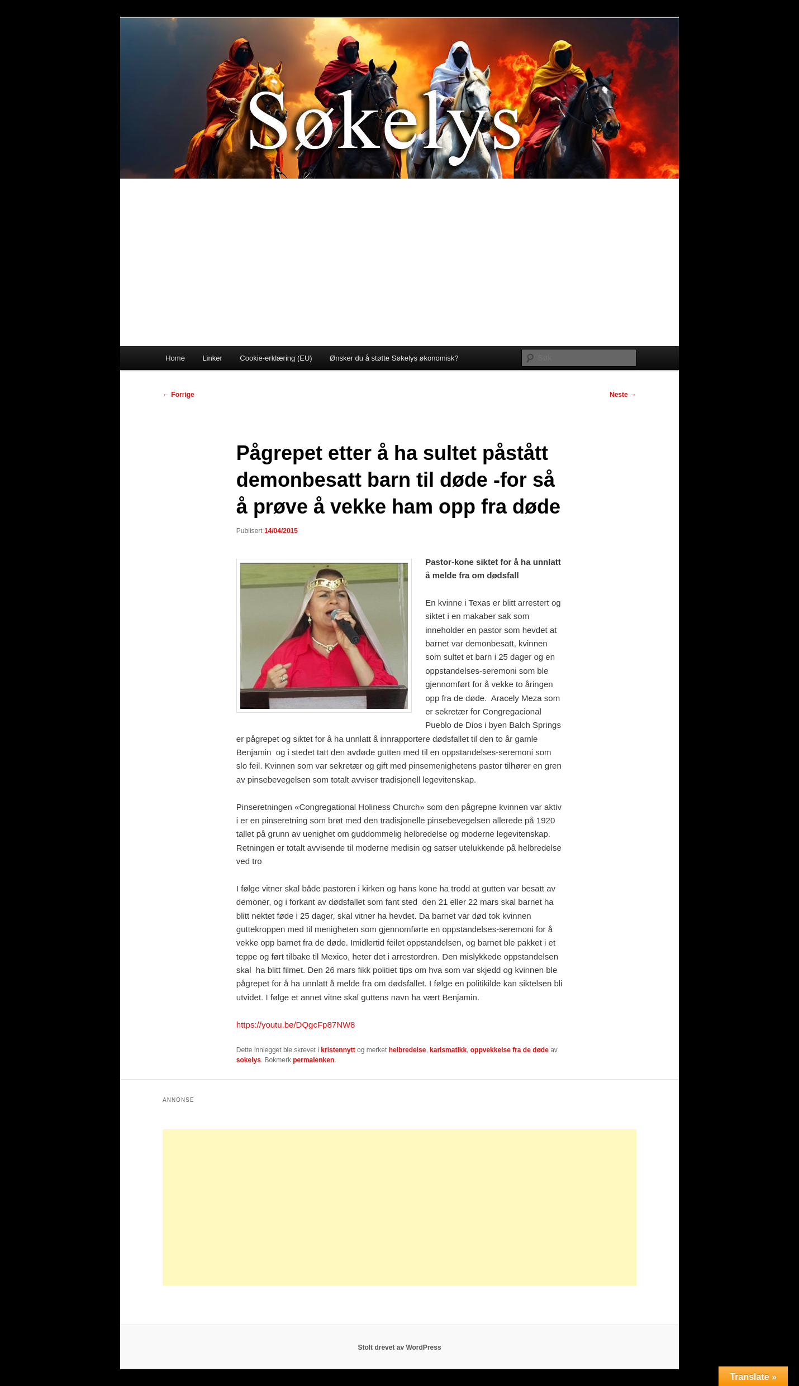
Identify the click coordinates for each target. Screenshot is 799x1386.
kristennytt (338, 1050)
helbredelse (407, 1050)
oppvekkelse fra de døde (509, 1050)
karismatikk (448, 1050)
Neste (623, 395)
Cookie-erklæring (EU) (276, 358)
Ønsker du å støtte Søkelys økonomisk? (394, 358)
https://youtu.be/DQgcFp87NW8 (295, 1024)
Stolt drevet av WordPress (399, 1347)
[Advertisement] (399, 262)
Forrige (178, 395)
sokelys (248, 1060)
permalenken (313, 1060)
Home (175, 358)
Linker (212, 358)
